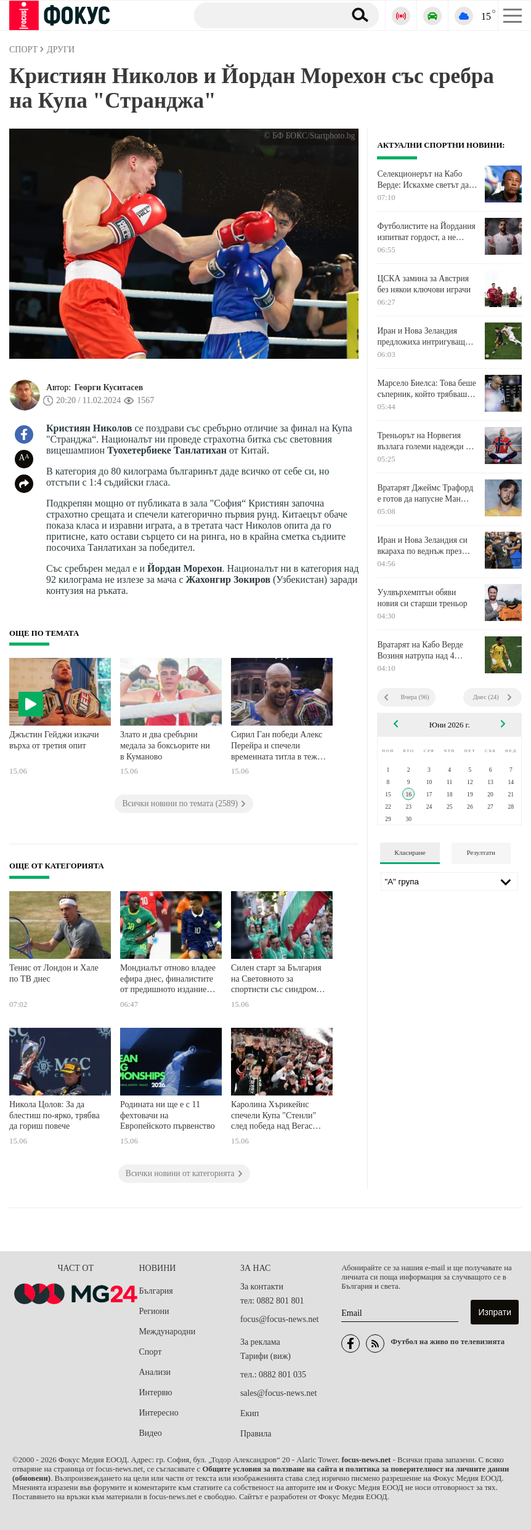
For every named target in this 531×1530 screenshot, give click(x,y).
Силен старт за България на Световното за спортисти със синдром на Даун (276, 980)
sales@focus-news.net (278, 1393)
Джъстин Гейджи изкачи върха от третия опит (54, 740)
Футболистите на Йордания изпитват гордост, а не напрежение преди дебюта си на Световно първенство (426, 232)
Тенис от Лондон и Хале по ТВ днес (54, 973)
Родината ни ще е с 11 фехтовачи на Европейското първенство (167, 1115)
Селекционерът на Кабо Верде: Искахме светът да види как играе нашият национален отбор (423, 179)
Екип (249, 1413)
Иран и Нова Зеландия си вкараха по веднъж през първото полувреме (422, 545)
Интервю (155, 1392)
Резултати (480, 852)
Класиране (409, 852)
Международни (167, 1331)
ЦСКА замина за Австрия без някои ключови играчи (424, 284)
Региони (154, 1311)
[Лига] (449, 881)
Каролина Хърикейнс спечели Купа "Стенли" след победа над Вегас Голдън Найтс (273, 1117)
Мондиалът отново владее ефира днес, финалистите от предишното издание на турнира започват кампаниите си (168, 980)
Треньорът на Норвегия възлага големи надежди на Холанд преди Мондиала (425, 441)
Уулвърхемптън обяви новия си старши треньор (422, 598)
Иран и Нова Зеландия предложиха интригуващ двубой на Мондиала (421, 336)
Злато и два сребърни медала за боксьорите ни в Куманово (165, 745)
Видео (150, 1433)
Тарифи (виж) (265, 1356)
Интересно (159, 1412)
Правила (256, 1433)
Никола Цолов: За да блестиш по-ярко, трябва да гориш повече (54, 1115)
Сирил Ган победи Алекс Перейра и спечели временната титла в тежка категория (278, 747)
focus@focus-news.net (279, 1319)
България (156, 1291)
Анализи (155, 1372)
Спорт (150, 1351)
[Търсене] (264, 15)
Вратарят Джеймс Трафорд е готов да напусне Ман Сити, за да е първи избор (425, 493)
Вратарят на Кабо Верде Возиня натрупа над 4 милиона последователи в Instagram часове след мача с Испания (424, 650)
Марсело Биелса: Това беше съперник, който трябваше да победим (426, 388)
